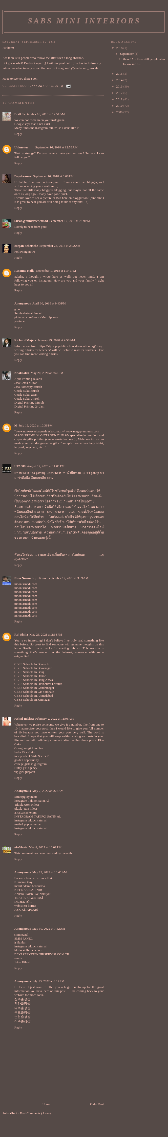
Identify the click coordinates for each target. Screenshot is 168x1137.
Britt (17, 114)
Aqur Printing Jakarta (28, 379)
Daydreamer (23, 176)
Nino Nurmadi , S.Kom (30, 578)
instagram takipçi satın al (30, 820)
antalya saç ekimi (25, 812)
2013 (119, 86)
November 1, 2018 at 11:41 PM (56, 270)
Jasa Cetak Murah (25, 383)
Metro (45, 317)
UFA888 (19, 466)
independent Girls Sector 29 (32, 756)
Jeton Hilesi (22, 962)
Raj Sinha (21, 634)
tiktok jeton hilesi (25, 808)
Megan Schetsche (26, 246)
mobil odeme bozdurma (29, 886)
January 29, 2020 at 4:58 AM (56, 340)
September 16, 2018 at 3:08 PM (53, 176)
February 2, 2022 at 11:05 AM (54, 718)
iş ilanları (20, 942)
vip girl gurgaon (24, 772)
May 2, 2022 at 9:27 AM (47, 791)
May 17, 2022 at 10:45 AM (49, 872)
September (127, 53)
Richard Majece (25, 340)
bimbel (37, 313)
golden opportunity (26, 760)
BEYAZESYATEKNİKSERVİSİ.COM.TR (41, 954)
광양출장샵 (22, 1003)
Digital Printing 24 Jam (29, 406)
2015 (119, 73)
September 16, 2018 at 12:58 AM (56, 147)
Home (46, 1104)
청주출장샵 (22, 999)
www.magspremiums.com (82, 431)
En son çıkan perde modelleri (33, 878)
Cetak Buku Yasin (26, 394)
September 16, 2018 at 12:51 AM (43, 114)
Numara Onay (23, 882)
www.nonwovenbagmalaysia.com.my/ (40, 431)
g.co (17, 309)
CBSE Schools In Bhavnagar (33, 668)
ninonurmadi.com (25, 584)
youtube (19, 321)
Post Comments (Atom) (35, 1113)
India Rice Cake (24, 752)
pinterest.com (23, 317)
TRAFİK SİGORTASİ (28, 898)
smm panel (21, 934)
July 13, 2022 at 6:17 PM (48, 981)
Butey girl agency (25, 768)
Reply (18, 134)
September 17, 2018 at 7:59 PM (69, 221)
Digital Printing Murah (29, 402)
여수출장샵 (22, 1021)
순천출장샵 (22, 1017)
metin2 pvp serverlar (27, 824)
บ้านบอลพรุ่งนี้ (41, 537)
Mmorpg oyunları (25, 797)
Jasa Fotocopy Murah (28, 387)
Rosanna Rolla (24, 270)
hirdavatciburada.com (28, 950)
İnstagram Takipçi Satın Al (31, 800)
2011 (119, 99)
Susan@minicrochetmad (31, 221)
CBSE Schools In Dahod (30, 676)
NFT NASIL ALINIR (28, 890)
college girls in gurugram (30, 764)
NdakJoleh (21, 373)
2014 (119, 80)
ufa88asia (20, 847)
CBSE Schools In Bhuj (29, 672)
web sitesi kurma (25, 905)
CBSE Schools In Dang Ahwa (33, 680)
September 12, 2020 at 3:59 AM (67, 578)
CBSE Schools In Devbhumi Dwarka (38, 684)
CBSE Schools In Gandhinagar (34, 688)
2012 (119, 93)
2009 (119, 112)
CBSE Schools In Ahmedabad (33, 695)
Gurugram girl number (28, 748)
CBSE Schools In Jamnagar (32, 699)
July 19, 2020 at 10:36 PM (35, 425)
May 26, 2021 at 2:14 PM (45, 634)
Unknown (21, 147)
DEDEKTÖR (23, 902)
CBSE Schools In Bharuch (31, 664)
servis (18, 958)
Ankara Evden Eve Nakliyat (32, 894)
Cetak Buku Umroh (27, 398)
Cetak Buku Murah (26, 390)
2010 (119, 105)
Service (19, 313)
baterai (28, 313)
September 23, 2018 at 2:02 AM (60, 246)
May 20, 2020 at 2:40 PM (47, 373)
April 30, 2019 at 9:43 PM (49, 303)
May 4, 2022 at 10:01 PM (45, 847)
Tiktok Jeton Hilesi (26, 804)
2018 (119, 48)
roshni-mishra (24, 718)
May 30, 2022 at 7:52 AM (48, 928)
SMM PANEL (23, 938)
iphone (53, 317)
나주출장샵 (22, 1008)
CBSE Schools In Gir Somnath (34, 691)
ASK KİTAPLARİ (26, 909)
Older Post (97, 1104)
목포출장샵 (22, 1012)
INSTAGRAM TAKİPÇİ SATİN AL (37, 816)
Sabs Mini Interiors (84, 21)
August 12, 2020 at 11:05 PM (45, 466)
